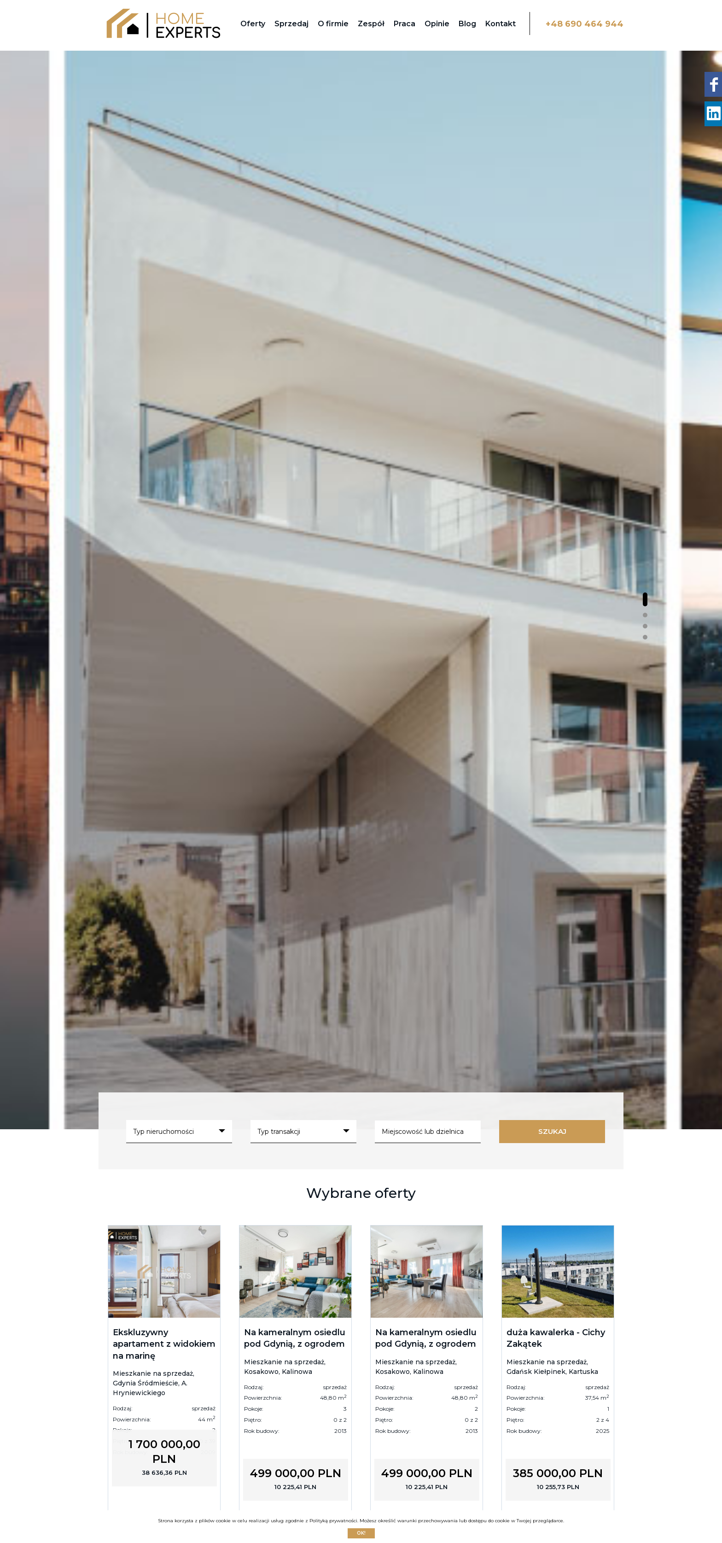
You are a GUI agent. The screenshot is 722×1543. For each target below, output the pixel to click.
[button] (645, 599)
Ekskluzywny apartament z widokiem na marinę (164, 1344)
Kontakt (500, 23)
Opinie (437, 23)
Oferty (252, 23)
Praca (404, 23)
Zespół (371, 23)
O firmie (333, 23)
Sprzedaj (291, 23)
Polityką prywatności (333, 1521)
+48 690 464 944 (584, 24)
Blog (467, 23)
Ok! (361, 1533)
